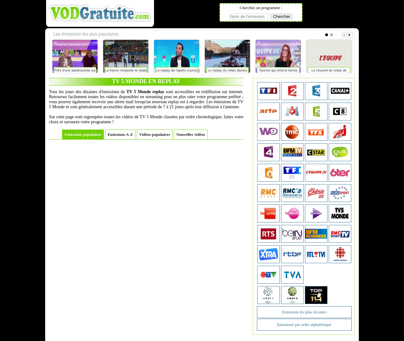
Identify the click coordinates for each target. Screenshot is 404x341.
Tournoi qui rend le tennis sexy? (278, 71)
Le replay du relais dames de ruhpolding (227, 71)
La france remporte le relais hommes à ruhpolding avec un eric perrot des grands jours (126, 71)
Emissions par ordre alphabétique (304, 324)
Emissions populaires (83, 134)
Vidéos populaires (154, 134)
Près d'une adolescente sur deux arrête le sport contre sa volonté (75, 71)
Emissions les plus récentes (304, 312)
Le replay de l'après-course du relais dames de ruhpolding (176, 71)
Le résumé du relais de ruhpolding (329, 71)
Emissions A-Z (120, 134)
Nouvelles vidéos (190, 134)
